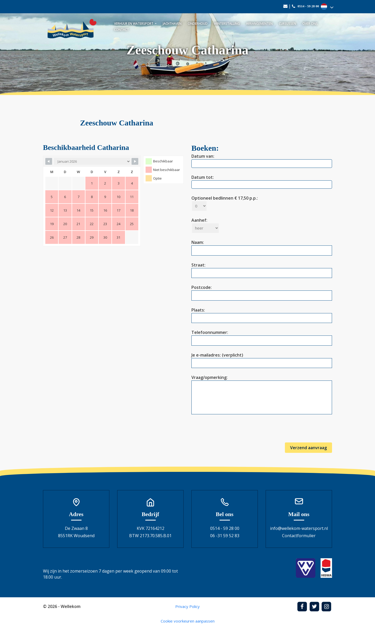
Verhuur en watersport (134, 23)
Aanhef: (205, 224)
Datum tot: (261, 180)
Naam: (261, 246)
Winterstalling (227, 23)
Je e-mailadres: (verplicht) (261, 359)
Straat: (261, 269)
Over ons (310, 23)
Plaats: (261, 314)
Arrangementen (259, 23)
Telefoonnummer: (261, 336)
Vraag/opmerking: (261, 395)
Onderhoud (198, 23)
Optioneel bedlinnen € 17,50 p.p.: (224, 202)
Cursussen (287, 23)
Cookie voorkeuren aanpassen (188, 621)
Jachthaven (172, 23)
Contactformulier (299, 535)
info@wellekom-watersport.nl (299, 528)
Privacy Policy (187, 606)
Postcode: (261, 291)
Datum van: (261, 159)
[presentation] (231, 432)
